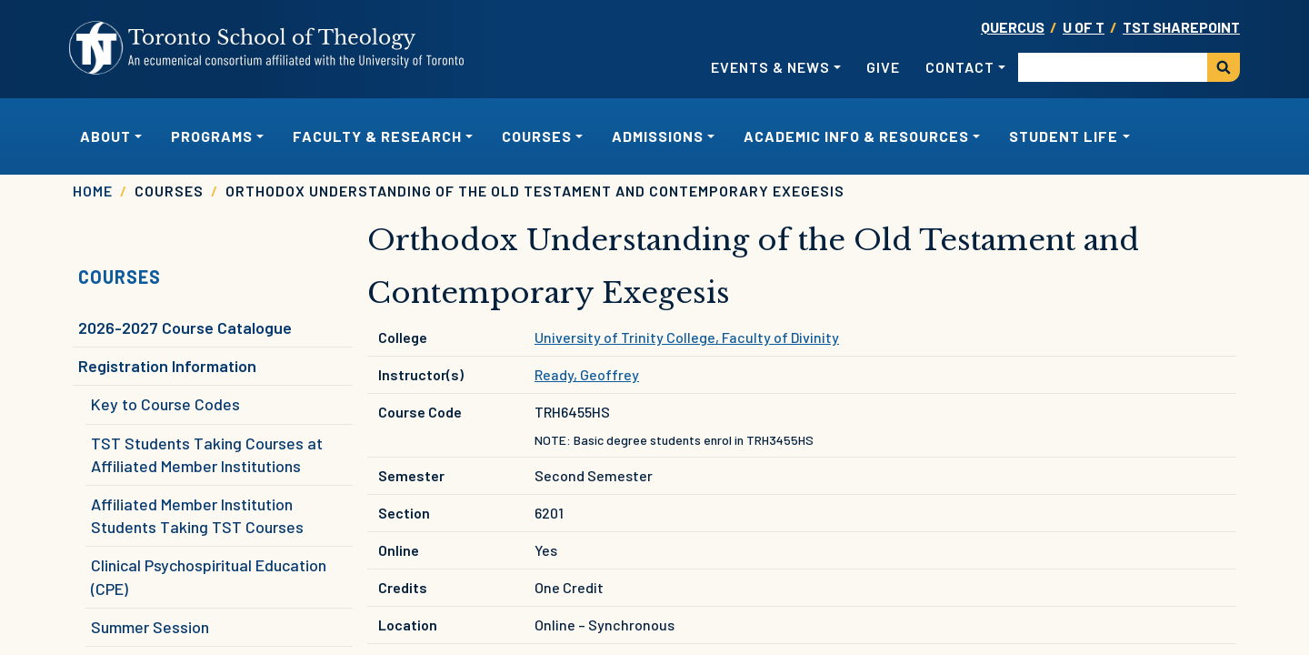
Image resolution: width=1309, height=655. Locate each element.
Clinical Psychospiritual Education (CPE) (208, 576)
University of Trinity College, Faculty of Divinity (687, 337)
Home (93, 190)
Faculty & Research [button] (377, 136)
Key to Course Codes (165, 404)
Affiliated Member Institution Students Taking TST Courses (197, 515)
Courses (119, 276)
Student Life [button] (1063, 136)
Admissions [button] (658, 136)
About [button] (105, 136)
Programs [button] (212, 136)
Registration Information (167, 366)
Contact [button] (959, 67)
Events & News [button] (770, 67)
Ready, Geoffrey (587, 374)
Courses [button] (537, 136)
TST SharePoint (1181, 26)
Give (883, 67)
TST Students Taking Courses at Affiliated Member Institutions (207, 454)
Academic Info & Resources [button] (856, 136)
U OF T (1083, 26)
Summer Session (150, 627)
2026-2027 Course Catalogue (185, 327)
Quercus (1012, 26)
